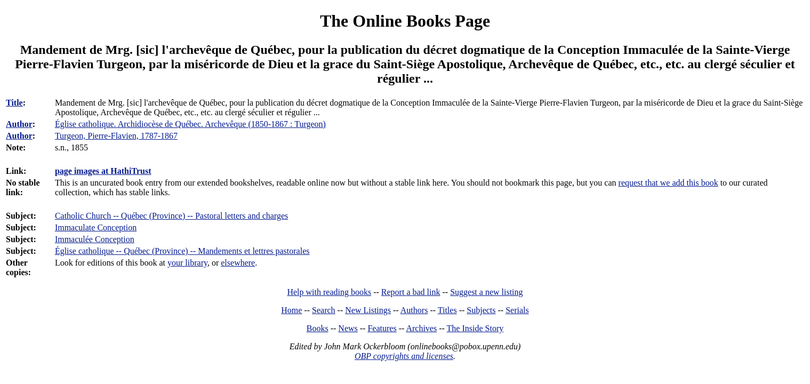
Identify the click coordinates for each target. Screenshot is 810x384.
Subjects (481, 310)
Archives (421, 328)
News (347, 328)
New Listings (368, 310)
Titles (447, 310)
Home (291, 310)
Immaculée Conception (94, 239)
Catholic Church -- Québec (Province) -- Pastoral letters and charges (171, 215)
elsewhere (238, 262)
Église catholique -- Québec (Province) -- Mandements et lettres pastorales (182, 250)
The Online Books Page (405, 20)
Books (317, 328)
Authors (414, 310)
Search (323, 310)
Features (381, 328)
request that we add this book (668, 182)
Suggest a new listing (486, 292)
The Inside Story (475, 328)
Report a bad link (410, 292)
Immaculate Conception (96, 227)
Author (19, 124)
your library (187, 262)
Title (14, 102)
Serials (517, 310)
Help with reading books (329, 292)
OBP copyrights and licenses (404, 356)
